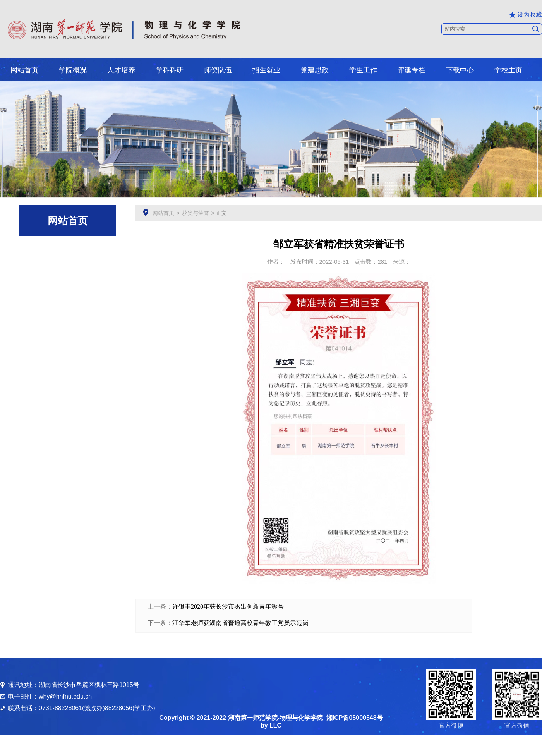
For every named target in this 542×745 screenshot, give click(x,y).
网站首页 (24, 70)
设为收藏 (525, 15)
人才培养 (121, 70)
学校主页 (508, 70)
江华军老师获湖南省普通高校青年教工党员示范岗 (240, 623)
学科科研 (170, 70)
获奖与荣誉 (195, 213)
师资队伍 (218, 70)
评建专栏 (411, 70)
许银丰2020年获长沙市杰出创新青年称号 (228, 606)
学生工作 (363, 70)
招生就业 (266, 70)
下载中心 (460, 70)
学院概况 (73, 70)
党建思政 (315, 70)
